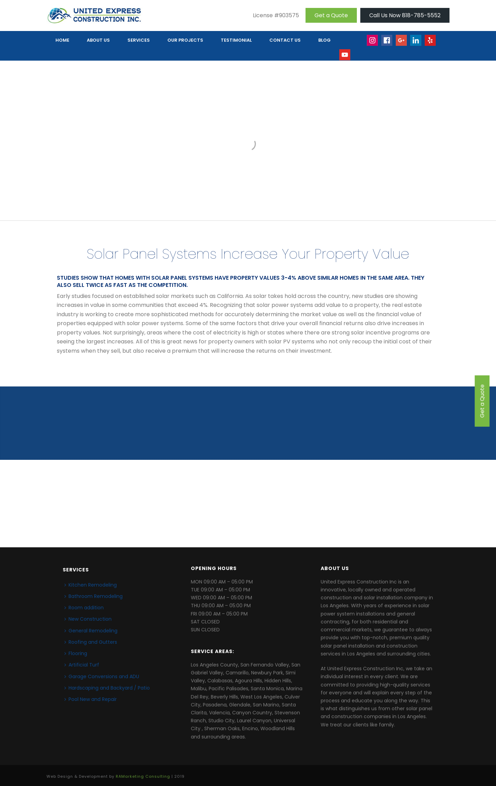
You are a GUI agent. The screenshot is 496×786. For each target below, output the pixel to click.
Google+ (401, 43)
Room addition (84, 607)
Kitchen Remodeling (90, 584)
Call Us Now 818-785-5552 (405, 15)
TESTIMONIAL (236, 40)
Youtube (345, 58)
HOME (62, 40)
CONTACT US (285, 40)
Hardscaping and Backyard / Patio (107, 687)
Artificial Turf (81, 664)
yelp (433, 43)
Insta (372, 43)
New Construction (88, 619)
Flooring (75, 653)
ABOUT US (98, 40)
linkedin (416, 43)
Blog (324, 40)
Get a (331, 15)
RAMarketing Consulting (143, 776)
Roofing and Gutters (90, 642)
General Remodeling (90, 630)
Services (138, 40)
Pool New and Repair (90, 699)
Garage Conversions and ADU (101, 676)
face (387, 43)
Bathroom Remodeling (93, 596)
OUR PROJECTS (185, 40)
